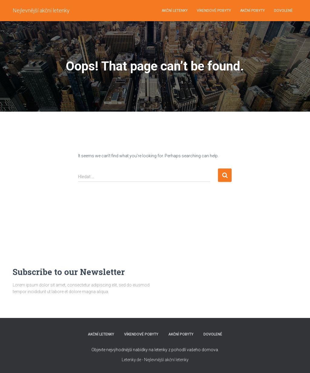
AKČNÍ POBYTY (252, 10)
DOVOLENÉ (283, 10)
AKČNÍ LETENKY (175, 10)
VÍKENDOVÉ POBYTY (214, 10)
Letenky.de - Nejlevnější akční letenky (155, 359)
